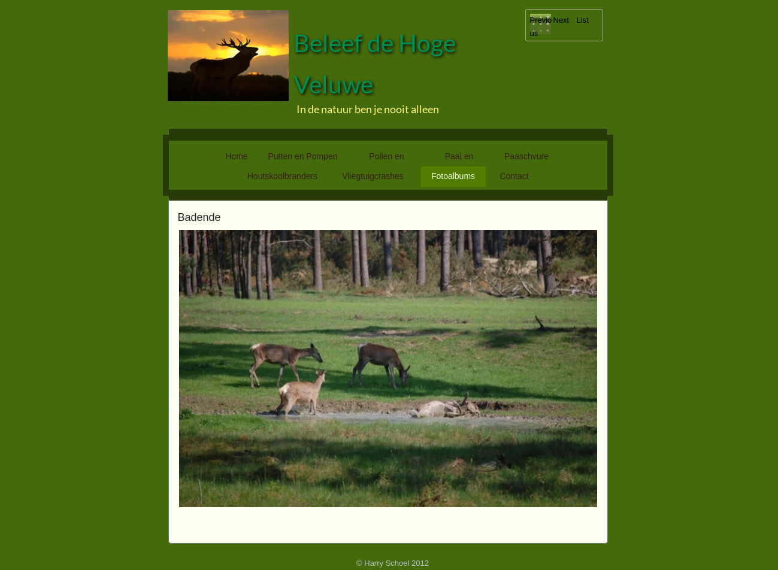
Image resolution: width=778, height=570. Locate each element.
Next (561, 20)
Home (236, 156)
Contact (514, 176)
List (583, 20)
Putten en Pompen (303, 156)
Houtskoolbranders (282, 176)
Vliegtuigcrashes (373, 176)
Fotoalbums (453, 176)
